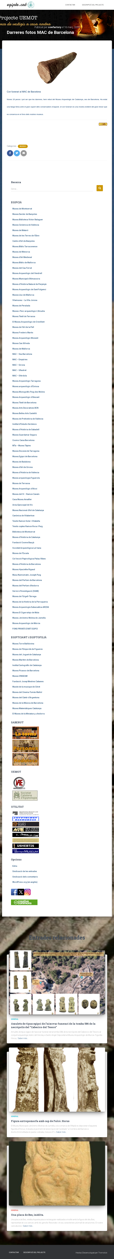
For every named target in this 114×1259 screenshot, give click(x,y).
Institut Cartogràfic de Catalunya (27, 665)
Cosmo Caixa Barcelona (23, 440)
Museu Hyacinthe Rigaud (23, 569)
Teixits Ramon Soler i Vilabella (26, 521)
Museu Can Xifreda (21, 343)
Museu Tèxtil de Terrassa (23, 316)
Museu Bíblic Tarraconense (24, 246)
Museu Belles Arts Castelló (24, 413)
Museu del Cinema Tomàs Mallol (27, 692)
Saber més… (23, 1038)
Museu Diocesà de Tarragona (25, 451)
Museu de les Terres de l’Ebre (25, 236)
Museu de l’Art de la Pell (23, 327)
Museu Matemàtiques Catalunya (26, 708)
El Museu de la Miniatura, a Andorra (28, 714)
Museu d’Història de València (25, 472)
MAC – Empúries (19, 359)
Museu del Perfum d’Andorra (25, 586)
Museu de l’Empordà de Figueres (27, 649)
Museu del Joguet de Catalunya (26, 654)
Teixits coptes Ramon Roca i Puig (27, 526)
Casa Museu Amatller (22, 499)
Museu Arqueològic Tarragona (26, 381)
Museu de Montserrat (22, 209)
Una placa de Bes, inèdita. (27, 1214)
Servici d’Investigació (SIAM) (25, 591)
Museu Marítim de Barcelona (25, 660)
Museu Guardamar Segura (24, 435)
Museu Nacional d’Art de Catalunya (28, 510)
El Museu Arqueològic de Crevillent (28, 322)
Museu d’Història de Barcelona (26, 564)
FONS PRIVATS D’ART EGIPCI (25, 629)
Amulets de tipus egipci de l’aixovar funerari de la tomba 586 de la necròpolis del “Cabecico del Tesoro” (53, 1025)
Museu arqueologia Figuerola (26, 478)
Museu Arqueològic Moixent (25, 338)
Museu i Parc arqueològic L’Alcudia (28, 311)
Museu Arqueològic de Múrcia (26, 623)
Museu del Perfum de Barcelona (27, 580)
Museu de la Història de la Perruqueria (30, 602)
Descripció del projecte (93, 5)
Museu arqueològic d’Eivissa (25, 386)
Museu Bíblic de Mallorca (24, 262)
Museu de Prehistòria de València (27, 419)
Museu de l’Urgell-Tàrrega (24, 596)
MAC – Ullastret (19, 370)
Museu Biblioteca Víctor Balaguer (27, 219)
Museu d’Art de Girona (22, 467)
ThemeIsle (102, 1253)
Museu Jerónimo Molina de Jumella (29, 618)
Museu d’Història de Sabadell (25, 429)
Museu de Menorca (21, 252)
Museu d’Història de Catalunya (26, 537)
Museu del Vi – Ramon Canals (25, 494)
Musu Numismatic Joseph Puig (26, 575)
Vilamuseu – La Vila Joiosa (24, 300)
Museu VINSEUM (19, 676)
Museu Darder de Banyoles (24, 214)
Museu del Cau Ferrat (22, 268)
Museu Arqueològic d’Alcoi (24, 489)
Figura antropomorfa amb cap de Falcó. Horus (40, 1121)
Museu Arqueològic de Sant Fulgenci (29, 289)
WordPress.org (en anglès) (24, 882)
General (14, 1019)
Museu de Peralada (21, 306)
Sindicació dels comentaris (25, 877)
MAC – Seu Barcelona (22, 354)
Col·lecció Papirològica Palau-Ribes (29, 559)
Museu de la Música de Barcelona (27, 703)
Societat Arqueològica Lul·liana (26, 548)
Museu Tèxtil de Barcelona (24, 402)
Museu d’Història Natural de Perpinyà (29, 284)
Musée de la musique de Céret (26, 687)
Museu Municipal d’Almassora (26, 279)
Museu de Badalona (21, 462)
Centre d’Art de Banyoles (23, 241)
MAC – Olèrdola (19, 376)
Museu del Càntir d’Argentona (25, 697)
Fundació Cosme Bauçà (23, 542)
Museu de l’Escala (20, 553)
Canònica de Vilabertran (23, 515)
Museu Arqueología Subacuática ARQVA (30, 607)
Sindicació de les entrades (24, 871)
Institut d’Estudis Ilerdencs (24, 424)
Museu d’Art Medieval (22, 257)
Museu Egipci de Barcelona (24, 456)
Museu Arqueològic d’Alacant (25, 397)
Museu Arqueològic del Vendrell (27, 273)
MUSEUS (23, 146)
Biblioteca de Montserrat (23, 532)
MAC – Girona (18, 365)
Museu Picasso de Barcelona (25, 670)
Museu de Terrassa (21, 483)
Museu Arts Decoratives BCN (25, 408)
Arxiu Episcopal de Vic (22, 505)
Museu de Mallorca (21, 349)
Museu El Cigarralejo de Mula (25, 612)
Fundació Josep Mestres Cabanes (28, 681)
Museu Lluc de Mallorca (23, 295)
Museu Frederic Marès (22, 332)
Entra (14, 866)
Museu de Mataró (20, 230)
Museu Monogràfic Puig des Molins (28, 392)
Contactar (70, 5)
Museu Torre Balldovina (23, 644)
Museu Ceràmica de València (25, 225)
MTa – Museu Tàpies (21, 445)
